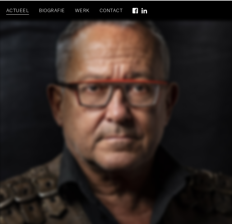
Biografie (52, 11)
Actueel (17, 11)
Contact (111, 11)
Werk (82, 11)
